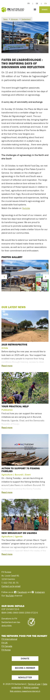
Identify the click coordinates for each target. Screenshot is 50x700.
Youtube (26, 208)
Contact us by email (10, 586)
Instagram (40, 592)
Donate (45, 10)
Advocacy (14, 19)
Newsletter (25, 677)
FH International (9, 639)
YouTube (10, 595)
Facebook (22, 592)
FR (28, 3)
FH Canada (6, 646)
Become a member (25, 668)
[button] (4, 276)
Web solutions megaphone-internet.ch (25, 691)
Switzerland (26, 19)
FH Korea (6, 649)
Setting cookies (31, 687)
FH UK (4, 642)
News (5, 19)
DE (37, 3)
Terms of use (34, 684)
